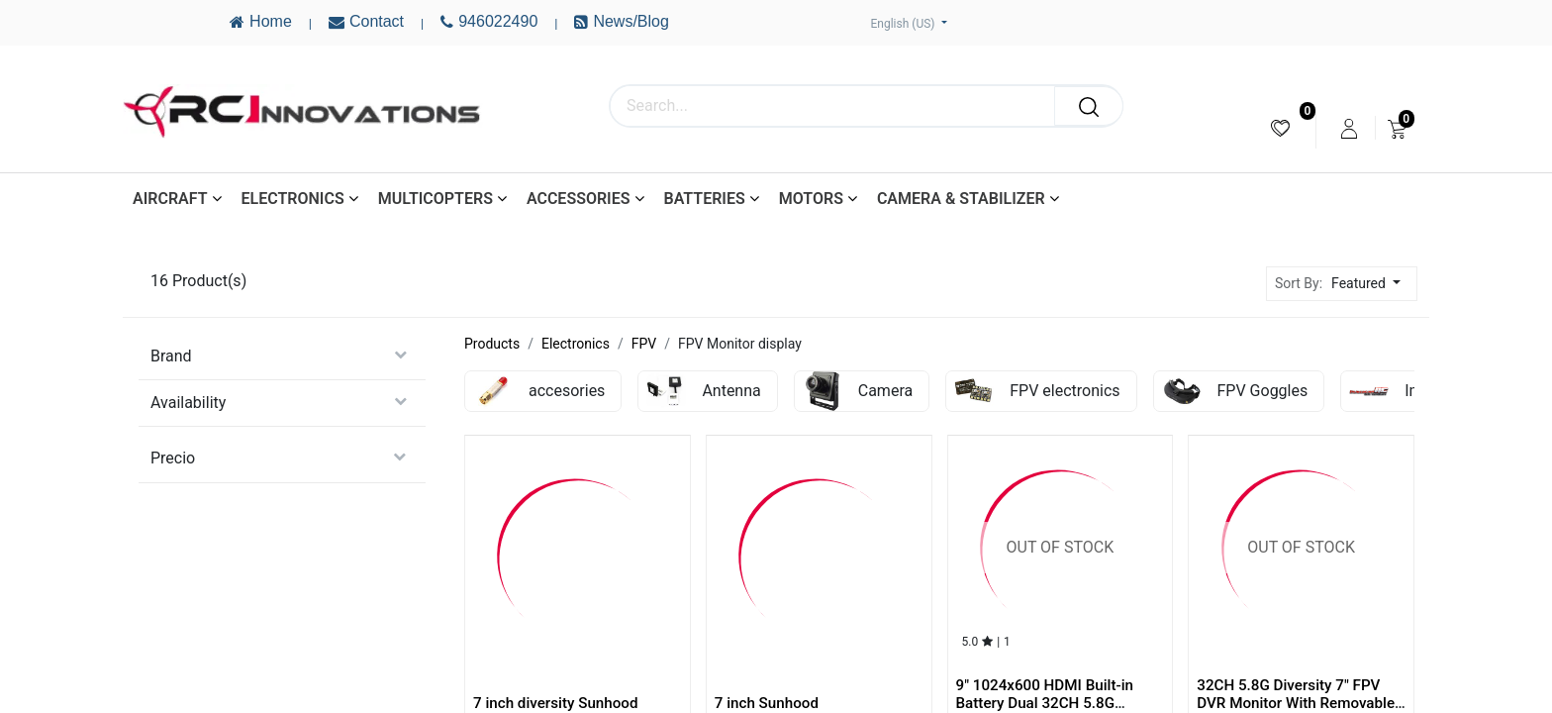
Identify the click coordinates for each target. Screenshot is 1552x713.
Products (492, 344)
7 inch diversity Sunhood (555, 703)
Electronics (575, 344)
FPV (643, 344)
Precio (172, 458)
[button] (1371, 283)
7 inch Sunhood (767, 703)
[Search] (1088, 106)
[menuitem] (1280, 128)
